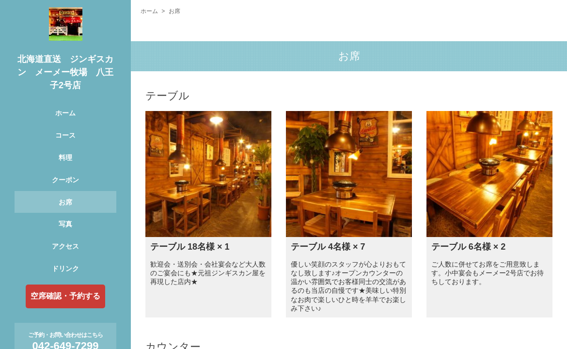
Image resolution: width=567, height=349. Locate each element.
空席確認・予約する (65, 296)
